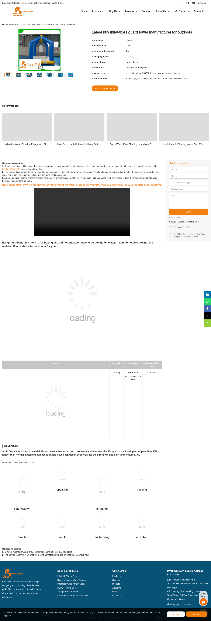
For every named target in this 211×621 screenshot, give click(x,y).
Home (84, 11)
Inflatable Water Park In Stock (71, 583)
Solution (146, 11)
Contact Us (200, 11)
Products (14, 24)
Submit (188, 211)
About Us (161, 11)
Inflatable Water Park (12, 168)
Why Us (112, 11)
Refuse (196, 614)
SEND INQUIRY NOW (105, 88)
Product (96, 11)
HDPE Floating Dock (66, 587)
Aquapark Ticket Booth (67, 591)
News (115, 591)
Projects (129, 11)
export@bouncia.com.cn (185, 579)
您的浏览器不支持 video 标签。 (82, 211)
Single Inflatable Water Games (71, 579)
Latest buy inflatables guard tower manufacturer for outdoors (49, 24)
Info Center (180, 11)
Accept (176, 614)
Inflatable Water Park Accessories (73, 595)
